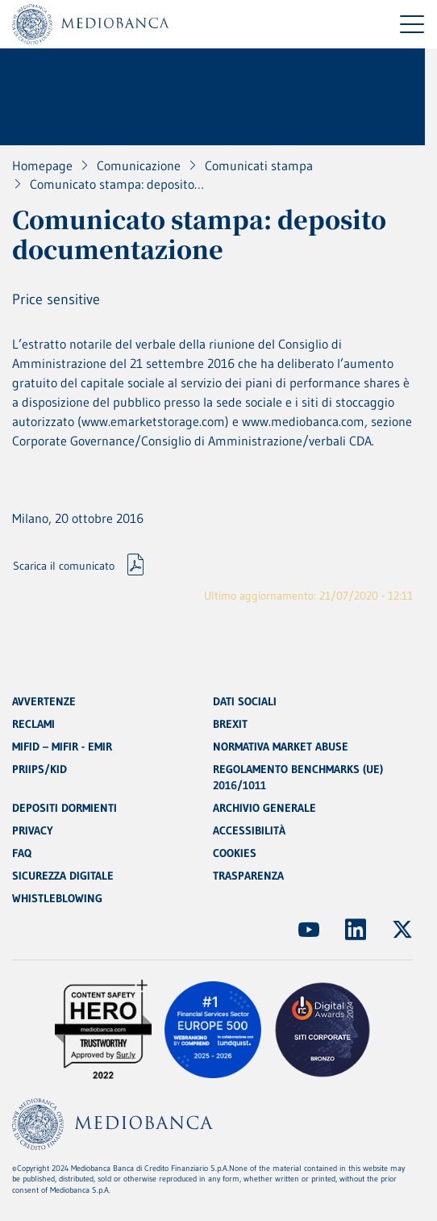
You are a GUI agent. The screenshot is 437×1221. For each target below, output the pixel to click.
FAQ (21, 853)
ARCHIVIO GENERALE (264, 808)
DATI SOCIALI (245, 701)
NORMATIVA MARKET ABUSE (280, 746)
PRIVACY (32, 830)
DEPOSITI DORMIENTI (64, 808)
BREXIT (230, 724)
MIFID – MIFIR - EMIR (62, 746)
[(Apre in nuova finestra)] (308, 929)
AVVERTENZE (44, 701)
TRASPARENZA (248, 875)
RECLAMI (33, 724)
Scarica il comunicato (63, 565)
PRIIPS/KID (39, 769)
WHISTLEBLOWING (57, 898)
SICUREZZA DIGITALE (63, 875)
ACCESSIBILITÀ (249, 830)
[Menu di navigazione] (412, 24)
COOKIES (234, 853)
